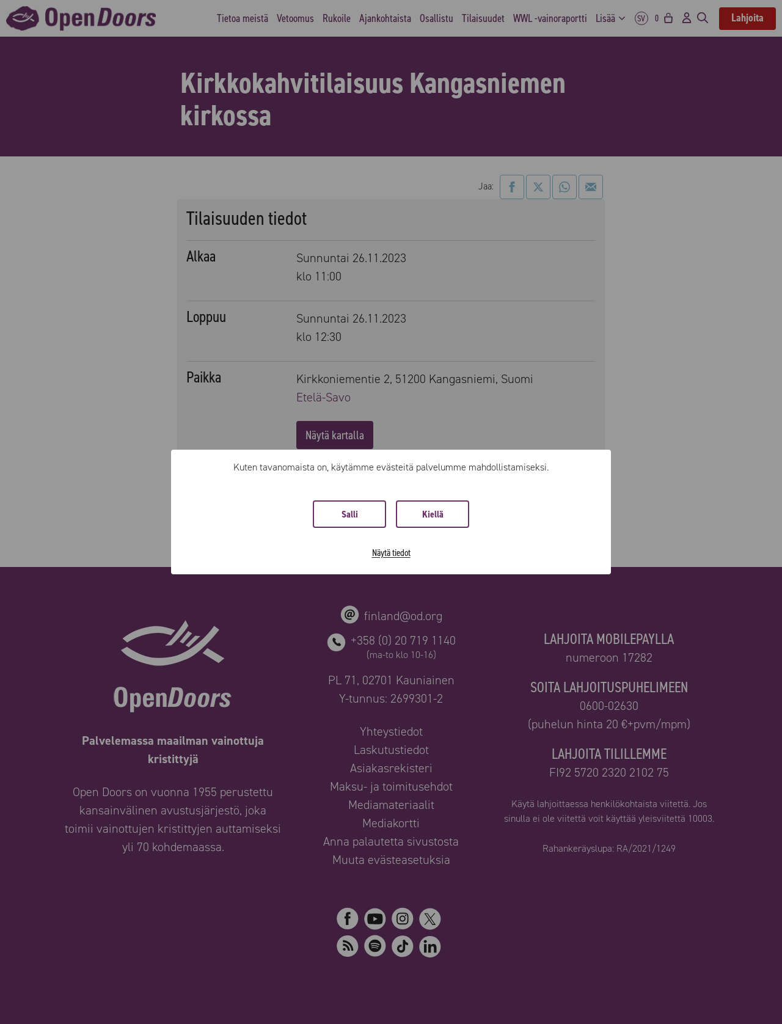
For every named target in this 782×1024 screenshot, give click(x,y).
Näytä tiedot (391, 552)
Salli (350, 514)
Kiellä (433, 514)
